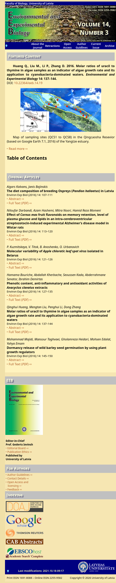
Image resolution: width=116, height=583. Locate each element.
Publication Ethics (18, 452)
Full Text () (18, 203)
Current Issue (96, 45)
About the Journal (37, 45)
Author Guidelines (18, 475)
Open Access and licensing (17, 484)
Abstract (15, 199)
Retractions (52, 46)
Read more (16, 149)
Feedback (13, 489)
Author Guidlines (82, 45)
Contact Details (16, 478)
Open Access (67, 45)
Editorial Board (16, 448)
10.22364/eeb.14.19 (28, 83)
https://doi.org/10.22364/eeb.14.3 (101, 40)
